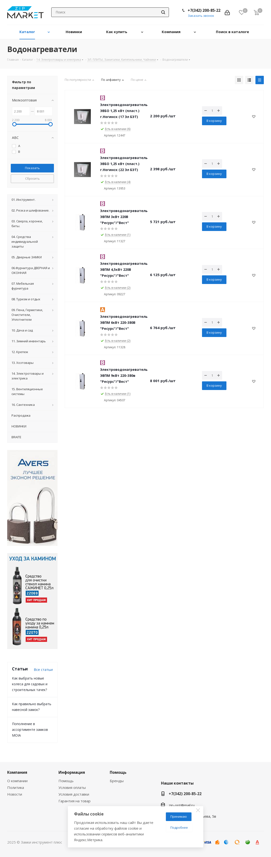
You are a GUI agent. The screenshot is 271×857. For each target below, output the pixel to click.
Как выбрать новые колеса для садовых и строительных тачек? (29, 684)
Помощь (66, 780)
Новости (14, 794)
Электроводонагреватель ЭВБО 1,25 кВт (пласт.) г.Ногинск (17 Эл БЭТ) (124, 110)
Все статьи (43, 669)
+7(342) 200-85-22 (204, 10)
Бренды (117, 780)
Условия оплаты (72, 787)
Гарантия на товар (74, 800)
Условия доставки (73, 794)
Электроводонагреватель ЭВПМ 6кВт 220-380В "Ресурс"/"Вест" (124, 322)
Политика (15, 787)
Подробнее (179, 827)
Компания (17, 772)
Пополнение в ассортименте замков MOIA (30, 729)
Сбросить (32, 178)
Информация (71, 772)
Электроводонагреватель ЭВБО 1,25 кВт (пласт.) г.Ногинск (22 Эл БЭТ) (124, 163)
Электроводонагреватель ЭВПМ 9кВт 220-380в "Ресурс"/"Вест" (124, 375)
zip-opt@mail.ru (182, 805)
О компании (17, 780)
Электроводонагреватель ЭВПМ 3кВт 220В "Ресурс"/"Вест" (124, 216)
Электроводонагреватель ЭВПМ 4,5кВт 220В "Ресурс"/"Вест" (124, 269)
